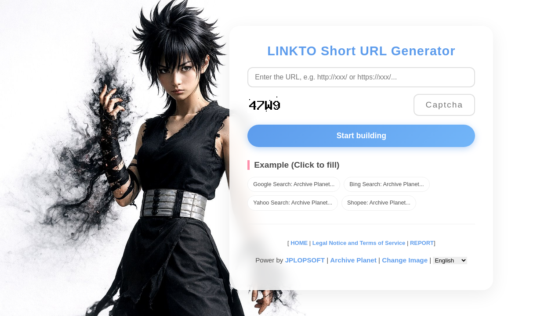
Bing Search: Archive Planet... (386, 184)
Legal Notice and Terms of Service (358, 243)
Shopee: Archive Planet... (378, 202)
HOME (298, 243)
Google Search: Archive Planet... (293, 184)
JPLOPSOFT (305, 260)
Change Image (405, 260)
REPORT (422, 243)
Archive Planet (353, 260)
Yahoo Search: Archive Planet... (292, 202)
